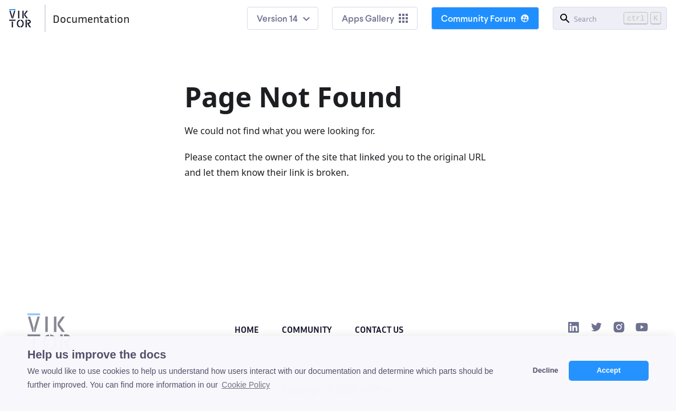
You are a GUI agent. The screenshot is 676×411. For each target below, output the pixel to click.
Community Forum (485, 18)
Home (246, 329)
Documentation (90, 18)
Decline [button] (545, 370)
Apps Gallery (375, 18)
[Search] (610, 18)
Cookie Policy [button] (246, 384)
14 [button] (293, 18)
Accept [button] (609, 370)
